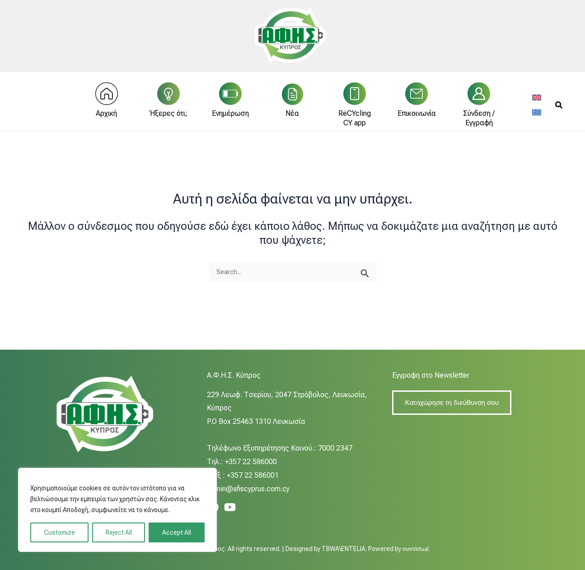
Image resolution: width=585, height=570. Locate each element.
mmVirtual (415, 548)
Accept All (176, 532)
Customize (59, 532)
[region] (117, 510)
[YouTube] (230, 507)
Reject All (119, 532)
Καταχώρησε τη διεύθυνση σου (454, 403)
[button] (559, 109)
